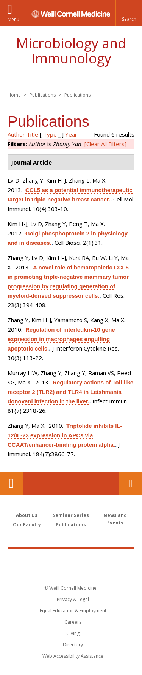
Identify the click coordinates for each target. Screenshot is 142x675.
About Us (26, 515)
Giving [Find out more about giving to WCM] (73, 633)
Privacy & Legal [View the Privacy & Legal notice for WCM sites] (73, 599)
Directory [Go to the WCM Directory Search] (73, 644)
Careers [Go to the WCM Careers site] (72, 622)
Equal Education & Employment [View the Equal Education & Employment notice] (73, 610)
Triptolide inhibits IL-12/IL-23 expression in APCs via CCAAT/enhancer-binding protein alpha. (65, 435)
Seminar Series (71, 515)
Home (14, 95)
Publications (71, 524)
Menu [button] (13, 19)
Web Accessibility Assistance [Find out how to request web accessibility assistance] (72, 656)
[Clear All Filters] (105, 144)
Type (50, 134)
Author (16, 134)
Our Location (11, 483)
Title (32, 134)
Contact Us (130, 483)
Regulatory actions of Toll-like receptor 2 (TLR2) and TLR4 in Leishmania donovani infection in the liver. (70, 391)
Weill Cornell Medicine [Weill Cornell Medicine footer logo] (71, 560)
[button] (128, 13)
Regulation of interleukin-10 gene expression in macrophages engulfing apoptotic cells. (61, 339)
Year (71, 134)
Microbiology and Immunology (71, 51)
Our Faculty (27, 524)
